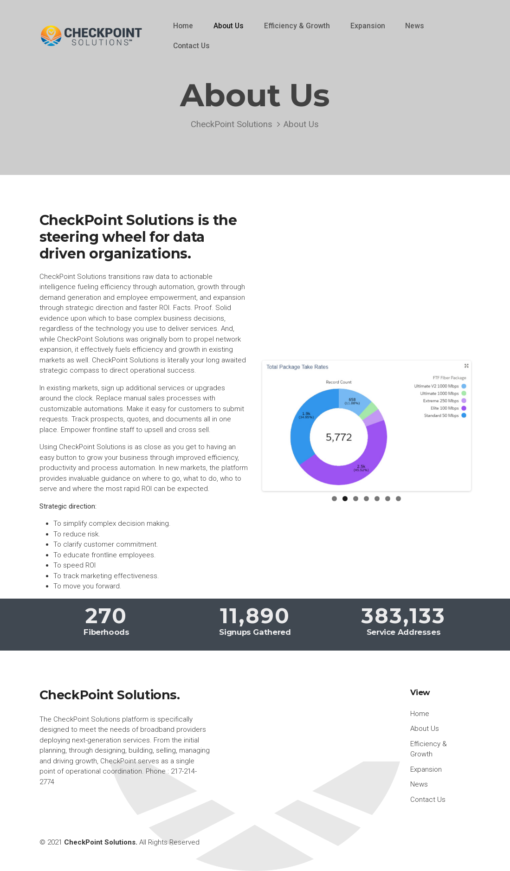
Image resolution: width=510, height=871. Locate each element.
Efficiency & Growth (297, 25)
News (414, 25)
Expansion (367, 25)
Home (183, 25)
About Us (228, 25)
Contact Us (191, 45)
